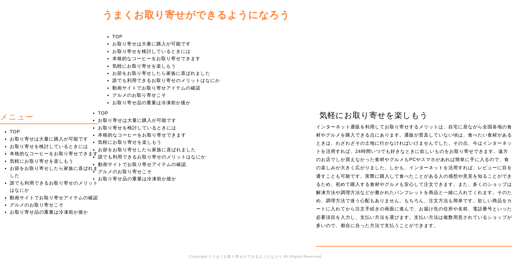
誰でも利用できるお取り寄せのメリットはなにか (166, 80)
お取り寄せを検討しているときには (151, 51)
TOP (117, 36)
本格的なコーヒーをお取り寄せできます (156, 58)
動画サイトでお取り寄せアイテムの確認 (156, 87)
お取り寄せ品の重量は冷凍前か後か (151, 102)
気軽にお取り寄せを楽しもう (144, 66)
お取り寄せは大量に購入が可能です (151, 43)
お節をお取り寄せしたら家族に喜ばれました (161, 73)
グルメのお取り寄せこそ (139, 95)
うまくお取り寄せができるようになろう (196, 14)
